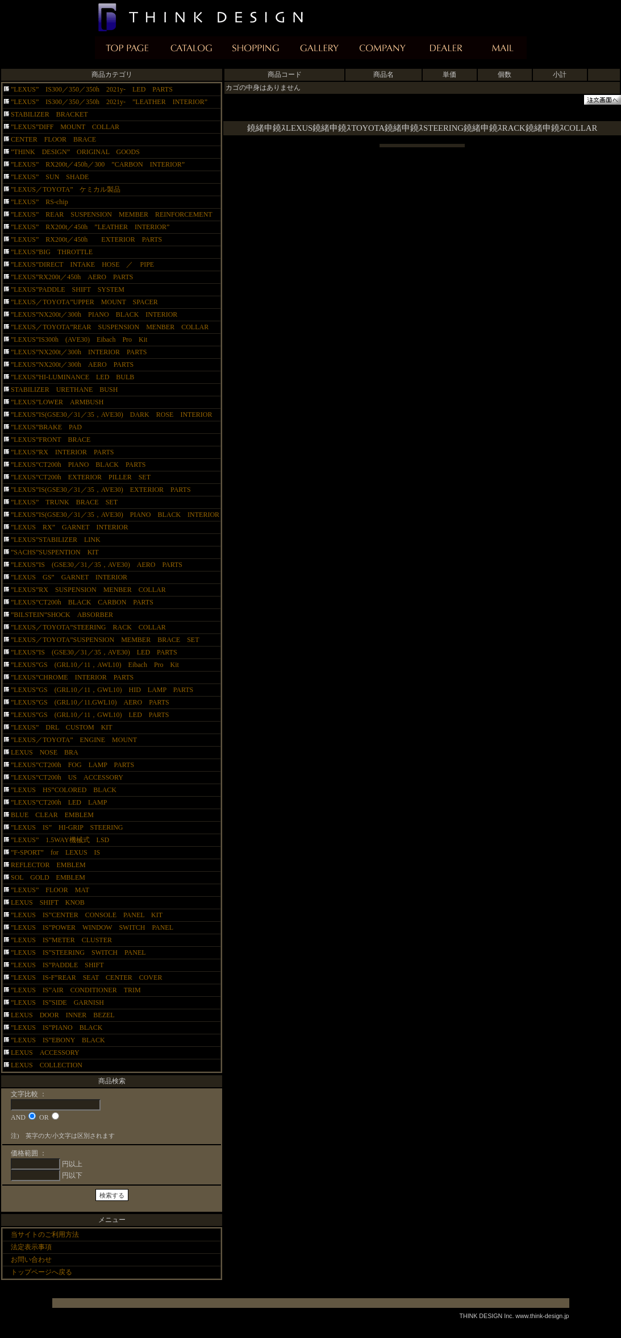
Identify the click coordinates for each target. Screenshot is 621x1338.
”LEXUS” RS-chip (39, 202)
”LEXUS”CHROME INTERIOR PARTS (72, 677)
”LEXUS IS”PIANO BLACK (60, 1028)
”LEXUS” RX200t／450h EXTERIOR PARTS (86, 239)
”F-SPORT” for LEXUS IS (55, 852)
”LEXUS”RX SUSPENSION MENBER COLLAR (88, 590)
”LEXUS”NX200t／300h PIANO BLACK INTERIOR (94, 314)
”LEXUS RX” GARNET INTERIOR (69, 527)
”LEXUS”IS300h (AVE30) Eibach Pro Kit (79, 339)
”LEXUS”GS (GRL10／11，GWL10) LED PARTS (90, 715)
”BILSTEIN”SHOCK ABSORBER (62, 615)
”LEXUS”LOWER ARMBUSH (57, 402)
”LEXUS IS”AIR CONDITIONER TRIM (76, 990)
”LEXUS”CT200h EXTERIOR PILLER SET (84, 477)
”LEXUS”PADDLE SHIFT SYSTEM (67, 289)
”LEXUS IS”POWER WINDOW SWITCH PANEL (92, 927)
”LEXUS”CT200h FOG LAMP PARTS (72, 765)
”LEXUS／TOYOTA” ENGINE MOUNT (74, 740)
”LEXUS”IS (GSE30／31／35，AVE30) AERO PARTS (96, 565)
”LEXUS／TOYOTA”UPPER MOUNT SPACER (84, 302)
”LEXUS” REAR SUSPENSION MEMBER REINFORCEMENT (111, 214)
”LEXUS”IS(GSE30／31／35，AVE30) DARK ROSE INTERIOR (111, 415)
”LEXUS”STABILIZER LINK (56, 540)
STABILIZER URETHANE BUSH (64, 389)
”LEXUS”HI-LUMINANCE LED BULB (72, 377)
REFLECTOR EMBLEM (48, 865)
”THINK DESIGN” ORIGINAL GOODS (75, 152)
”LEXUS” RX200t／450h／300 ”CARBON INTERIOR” (98, 164)
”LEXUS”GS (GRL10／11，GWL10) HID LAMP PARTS (105, 690)
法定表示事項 (31, 1247)
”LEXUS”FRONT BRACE (50, 440)
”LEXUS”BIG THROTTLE (52, 252)
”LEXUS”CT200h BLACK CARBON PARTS (82, 602)
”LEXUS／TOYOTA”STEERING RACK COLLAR (88, 627)
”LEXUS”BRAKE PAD (46, 427)
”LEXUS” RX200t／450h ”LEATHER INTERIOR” (90, 227)
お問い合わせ (31, 1260)
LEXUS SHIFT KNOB (48, 902)
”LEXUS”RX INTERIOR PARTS (62, 452)
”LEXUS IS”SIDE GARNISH (64, 1002)
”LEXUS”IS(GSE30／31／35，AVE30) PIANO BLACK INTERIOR (115, 515)
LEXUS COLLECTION (46, 1065)
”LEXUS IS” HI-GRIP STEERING (67, 827)
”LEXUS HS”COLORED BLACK (63, 790)
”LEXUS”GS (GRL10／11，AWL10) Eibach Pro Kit (95, 665)
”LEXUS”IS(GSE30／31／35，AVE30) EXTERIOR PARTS (101, 490)
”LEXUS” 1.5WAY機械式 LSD (60, 840)
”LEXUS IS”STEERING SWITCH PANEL (85, 952)
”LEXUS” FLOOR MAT (50, 890)
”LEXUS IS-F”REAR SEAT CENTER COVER (86, 977)
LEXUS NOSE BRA (44, 752)
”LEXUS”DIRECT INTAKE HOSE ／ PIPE (82, 264)
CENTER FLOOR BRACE (53, 139)
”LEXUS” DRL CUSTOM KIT (61, 727)
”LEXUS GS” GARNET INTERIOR (69, 577)
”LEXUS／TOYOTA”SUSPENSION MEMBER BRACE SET (105, 640)
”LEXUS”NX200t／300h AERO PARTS (72, 364)
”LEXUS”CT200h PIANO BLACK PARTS (82, 465)
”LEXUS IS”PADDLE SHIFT (60, 965)
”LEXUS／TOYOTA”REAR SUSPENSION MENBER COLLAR (110, 327)
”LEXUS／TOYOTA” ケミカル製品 (65, 189)
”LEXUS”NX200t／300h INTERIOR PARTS (79, 352)
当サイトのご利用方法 (45, 1234)
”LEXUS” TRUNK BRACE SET (64, 502)
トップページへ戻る (41, 1272)
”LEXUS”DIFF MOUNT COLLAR (65, 127)
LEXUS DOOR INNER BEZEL (63, 1015)
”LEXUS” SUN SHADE (50, 177)
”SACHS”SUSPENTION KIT (55, 552)
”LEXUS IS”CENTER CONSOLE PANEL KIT (86, 915)
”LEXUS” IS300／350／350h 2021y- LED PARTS (92, 89)
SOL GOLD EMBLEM (48, 877)
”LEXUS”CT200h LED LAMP (59, 802)
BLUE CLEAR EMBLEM (52, 815)
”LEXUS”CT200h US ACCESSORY (67, 777)
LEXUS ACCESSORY (45, 1053)
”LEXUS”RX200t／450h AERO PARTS (72, 277)
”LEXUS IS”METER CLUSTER (68, 940)
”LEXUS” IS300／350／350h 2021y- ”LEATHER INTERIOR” (109, 102)
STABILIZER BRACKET (53, 114)
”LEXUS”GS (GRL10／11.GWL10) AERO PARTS (97, 702)
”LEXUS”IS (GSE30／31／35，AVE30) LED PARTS (94, 652)
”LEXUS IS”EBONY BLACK (65, 1040)
